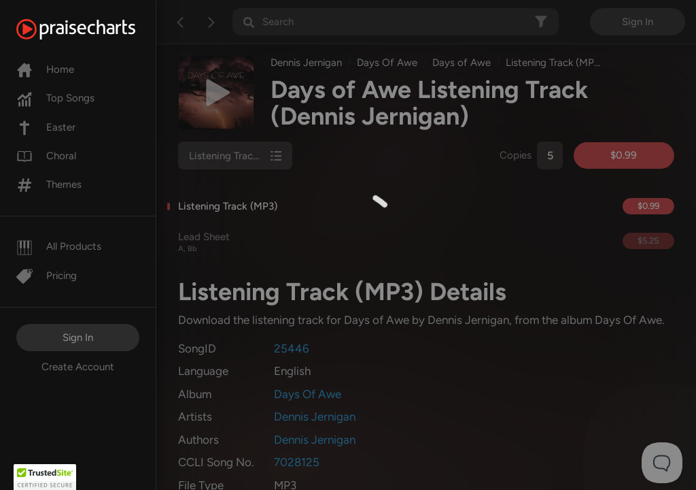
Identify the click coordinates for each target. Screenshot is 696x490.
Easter (45, 127)
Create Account (77, 367)
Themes (49, 184)
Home (45, 69)
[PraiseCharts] (92, 29)
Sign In (78, 337)
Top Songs (55, 98)
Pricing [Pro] (46, 276)
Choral (46, 156)
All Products (58, 246)
